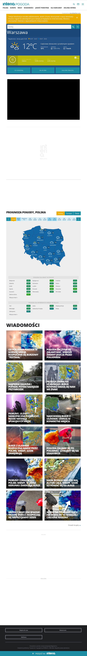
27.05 (69, 219)
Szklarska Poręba (38, 308)
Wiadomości (28, 8)
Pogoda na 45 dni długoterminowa (43, 70)
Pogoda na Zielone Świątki (68, 70)
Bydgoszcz (36, 280)
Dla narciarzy (56, 8)
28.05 (74, 219)
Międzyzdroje (60, 306)
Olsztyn (58, 286)
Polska (5, 8)
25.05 (59, 219)
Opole (11, 289)
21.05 (39, 219)
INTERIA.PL (46, 648)
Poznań (35, 289)
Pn (24, 219)
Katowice (35, 283)
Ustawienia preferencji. (23, 648)
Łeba (34, 306)
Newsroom (63, 630)
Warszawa (36, 291)
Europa (13, 8)
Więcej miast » (13, 297)
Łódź (10, 286)
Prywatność (32, 648)
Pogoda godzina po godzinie (18, 70)
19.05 (30, 219)
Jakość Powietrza (42, 8)
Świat (20, 8)
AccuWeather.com (75, 13)
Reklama (23, 637)
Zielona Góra (13, 294)
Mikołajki (12, 308)
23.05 (49, 219)
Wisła (57, 308)
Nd (18, 219)
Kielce (57, 283)
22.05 (44, 219)
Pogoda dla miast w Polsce (43, 277)
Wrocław (58, 291)
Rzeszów (58, 289)
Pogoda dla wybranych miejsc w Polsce (44, 303)
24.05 (54, 219)
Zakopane (12, 311)
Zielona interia (70, 8)
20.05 (35, 219)
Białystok (12, 280)
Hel (10, 306)
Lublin (34, 286)
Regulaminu (54, 646)
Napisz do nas (24, 630)
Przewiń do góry (73, 525)
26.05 (64, 219)
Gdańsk (11, 283)
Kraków (58, 280)
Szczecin (11, 291)
